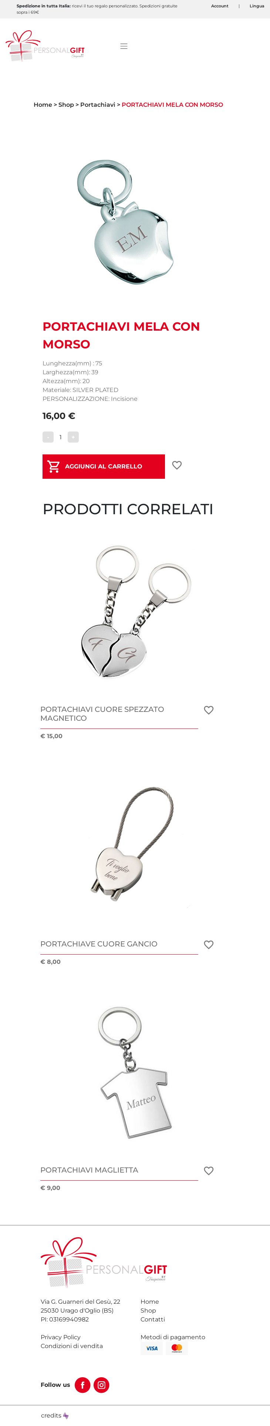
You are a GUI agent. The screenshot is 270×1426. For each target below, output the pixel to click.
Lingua (257, 5)
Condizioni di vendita (72, 1346)
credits (55, 1415)
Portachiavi (97, 104)
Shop (66, 104)
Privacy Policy (61, 1337)
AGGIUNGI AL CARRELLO (103, 466)
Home (43, 104)
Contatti (153, 1319)
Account (220, 5)
